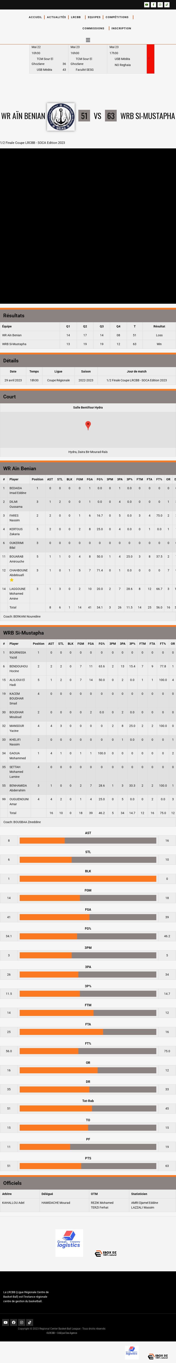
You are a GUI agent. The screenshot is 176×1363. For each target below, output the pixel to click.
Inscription (122, 28)
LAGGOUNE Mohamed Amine (18, 593)
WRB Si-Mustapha (14, 344)
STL (60, 479)
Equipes (94, 17)
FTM (140, 479)
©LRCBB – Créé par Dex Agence (61, 1333)
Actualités (56, 17)
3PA (120, 479)
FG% (100, 479)
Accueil (35, 17)
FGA (90, 479)
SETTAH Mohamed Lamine (16, 771)
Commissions (94, 28)
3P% (129, 479)
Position (37, 479)
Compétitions (118, 17)
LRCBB (77, 17)
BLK (69, 479)
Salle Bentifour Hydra (88, 407)
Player (14, 479)
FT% (159, 479)
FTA (149, 479)
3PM (110, 479)
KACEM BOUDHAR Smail (17, 698)
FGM (79, 479)
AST (50, 479)
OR (168, 479)
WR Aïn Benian (12, 335)
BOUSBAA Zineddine (27, 822)
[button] (88, 40)
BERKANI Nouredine (26, 616)
